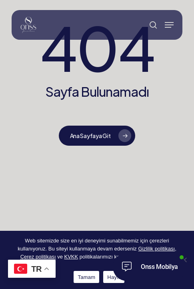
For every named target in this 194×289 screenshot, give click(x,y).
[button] (169, 25)
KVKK (71, 257)
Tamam (86, 277)
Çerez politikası (38, 257)
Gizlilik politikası (156, 249)
